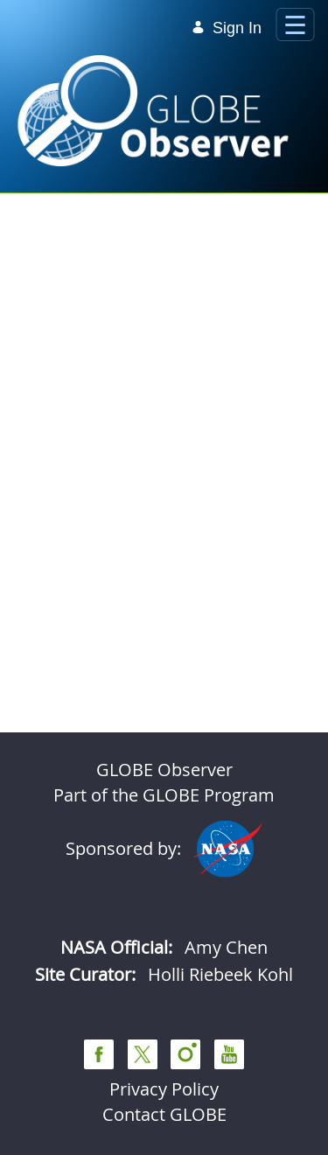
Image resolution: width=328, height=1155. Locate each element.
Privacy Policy (164, 1089)
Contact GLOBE (164, 1114)
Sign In (227, 28)
